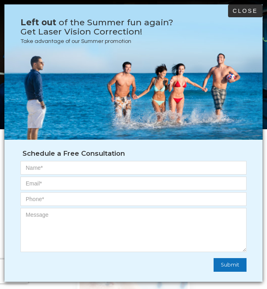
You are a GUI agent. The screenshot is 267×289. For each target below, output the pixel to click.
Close (245, 11)
